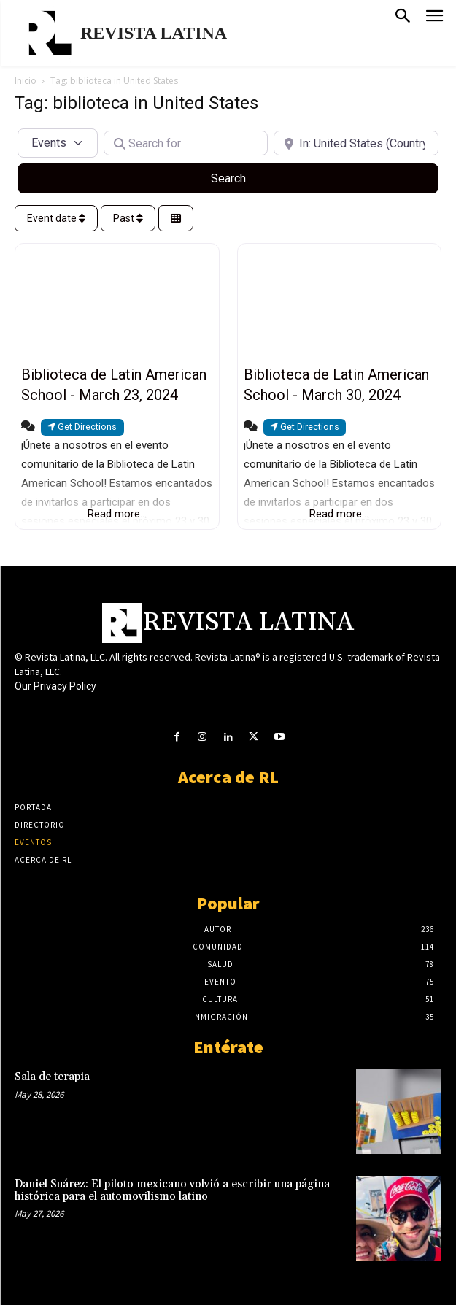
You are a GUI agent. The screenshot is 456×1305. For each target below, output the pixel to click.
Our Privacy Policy (55, 686)
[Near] (356, 143)
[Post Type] (58, 143)
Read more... (117, 513)
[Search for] (186, 143)
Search (245, 177)
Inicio (25, 80)
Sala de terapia (52, 1077)
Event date (56, 218)
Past (128, 218)
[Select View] (175, 218)
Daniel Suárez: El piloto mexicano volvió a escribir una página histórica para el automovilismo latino (172, 1190)
